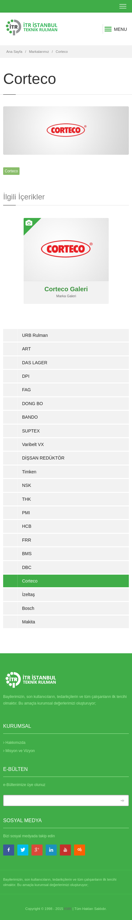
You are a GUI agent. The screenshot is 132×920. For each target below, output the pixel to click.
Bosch (28, 608)
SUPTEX (31, 430)
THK (26, 499)
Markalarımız (39, 51)
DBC (27, 567)
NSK (26, 485)
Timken (29, 471)
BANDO (30, 417)
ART (26, 348)
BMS (27, 553)
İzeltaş (28, 594)
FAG (26, 389)
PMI (26, 512)
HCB (27, 526)
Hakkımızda (14, 742)
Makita (28, 621)
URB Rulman (35, 335)
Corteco (62, 51)
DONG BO (32, 403)
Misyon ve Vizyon (19, 751)
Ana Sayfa (14, 51)
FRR (26, 540)
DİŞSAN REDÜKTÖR (43, 457)
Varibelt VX (33, 444)
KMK (68, 909)
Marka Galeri (66, 296)
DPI (25, 376)
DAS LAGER (34, 362)
